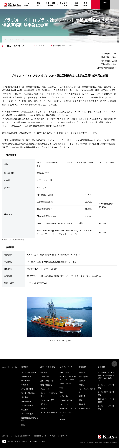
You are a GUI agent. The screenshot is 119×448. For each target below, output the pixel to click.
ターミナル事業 (27, 414)
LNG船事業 (25, 381)
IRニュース (40, 46)
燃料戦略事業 (26, 401)
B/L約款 (52, 436)
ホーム (7, 39)
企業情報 (76, 4)
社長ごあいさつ (84, 377)
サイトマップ (62, 436)
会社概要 (82, 381)
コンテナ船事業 (27, 405)
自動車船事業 (26, 377)
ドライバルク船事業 (28, 372)
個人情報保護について (23, 436)
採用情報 (85, 4)
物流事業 (24, 410)
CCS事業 (24, 385)
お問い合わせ (114, 2)
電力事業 (24, 397)
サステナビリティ (64, 4)
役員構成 (82, 396)
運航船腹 (82, 404)
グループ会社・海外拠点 (87, 390)
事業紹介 (38, 4)
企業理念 (82, 372)
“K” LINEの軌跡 (84, 408)
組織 (80, 400)
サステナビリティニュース (63, 46)
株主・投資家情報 (50, 4)
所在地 (81, 385)
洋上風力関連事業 (28, 393)
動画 (23, 425)
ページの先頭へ (114, 365)
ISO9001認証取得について (29, 419)
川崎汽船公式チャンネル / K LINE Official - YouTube (26, 441)
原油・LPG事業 (27, 389)
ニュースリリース (18, 39)
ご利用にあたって (39, 436)
